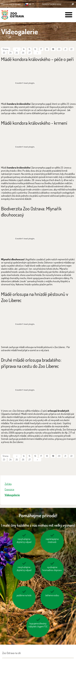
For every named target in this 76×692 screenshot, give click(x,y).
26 (23, 52)
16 (35, 49)
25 (17, 52)
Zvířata (8, 484)
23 (4, 52)
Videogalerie (12, 495)
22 (71, 49)
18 (47, 49)
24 (10, 52)
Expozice (9, 489)
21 (65, 49)
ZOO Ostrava (12, 15)
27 (30, 52)
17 (41, 49)
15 (29, 49)
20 (59, 49)
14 (23, 49)
